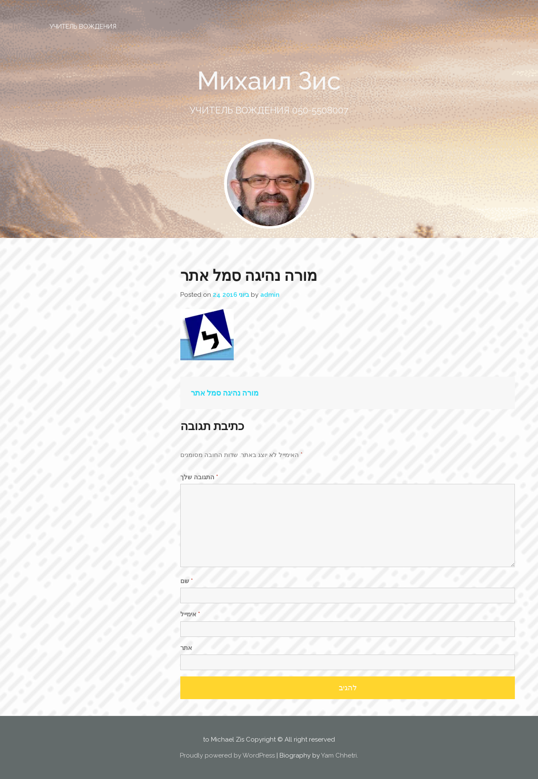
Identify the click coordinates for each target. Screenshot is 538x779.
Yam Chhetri (339, 755)
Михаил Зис (269, 80)
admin (270, 294)
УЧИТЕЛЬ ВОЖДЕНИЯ (83, 26)
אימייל (190, 614)
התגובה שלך (199, 477)
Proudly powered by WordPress (227, 755)
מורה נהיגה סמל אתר (224, 392)
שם (186, 581)
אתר (186, 648)
